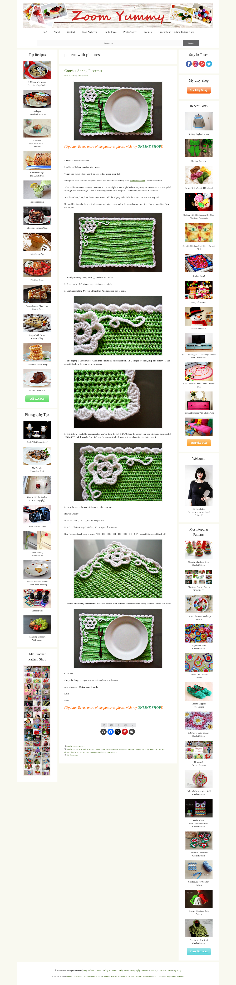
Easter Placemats (137, 180)
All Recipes (37, 398)
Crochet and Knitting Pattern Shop (176, 32)
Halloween (147, 976)
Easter (138, 976)
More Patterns (199, 951)
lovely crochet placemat (80, 752)
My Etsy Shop (199, 90)
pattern (82, 746)
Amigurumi (170, 976)
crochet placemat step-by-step (106, 749)
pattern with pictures (98, 752)
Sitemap (153, 970)
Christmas (77, 976)
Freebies (180, 976)
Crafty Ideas (110, 32)
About (57, 32)
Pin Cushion (158, 976)
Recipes (148, 32)
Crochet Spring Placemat (83, 70)
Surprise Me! (198, 442)
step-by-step (111, 752)
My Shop (177, 970)
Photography (130, 32)
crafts (69, 746)
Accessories (122, 976)
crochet (75, 746)
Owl (69, 976)
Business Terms (165, 970)
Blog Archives (89, 32)
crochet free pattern (86, 749)
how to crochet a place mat (138, 749)
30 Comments (72, 755)
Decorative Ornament (92, 976)
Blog (44, 32)
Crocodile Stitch (109, 976)
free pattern (123, 749)
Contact (71, 32)
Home (131, 976)
